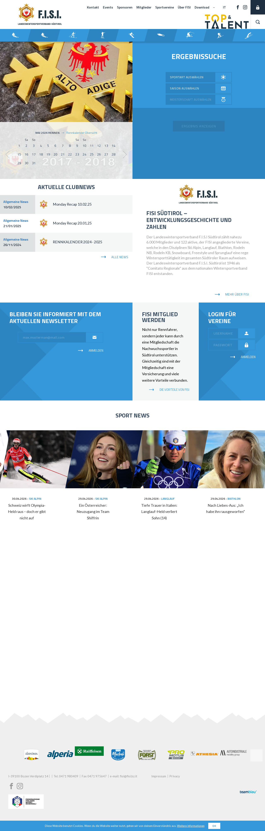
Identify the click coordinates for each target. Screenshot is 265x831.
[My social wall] (132, 619)
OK (214, 826)
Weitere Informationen (191, 825)
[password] (224, 345)
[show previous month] (8, 154)
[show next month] (125, 154)
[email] (53, 337)
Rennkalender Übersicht (79, 132)
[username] (224, 333)
